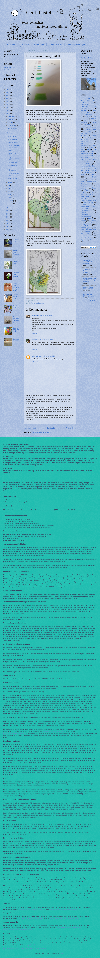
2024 (8, 95)
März (9, 198)
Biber (94, 110)
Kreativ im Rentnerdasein (88, 270)
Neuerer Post (30, 428)
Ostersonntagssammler (16, 329)
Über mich (24, 44)
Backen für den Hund (15, 296)
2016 (8, 211)
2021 (8, 104)
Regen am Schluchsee (12, 169)
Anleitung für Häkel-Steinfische (16, 319)
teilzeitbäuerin (36, 356)
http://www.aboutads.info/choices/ (53, 731)
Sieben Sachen (12, 139)
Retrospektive (88, 202)
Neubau (83, 186)
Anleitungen (38, 44)
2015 (8, 214)
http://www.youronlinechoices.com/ (14, 733)
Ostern (94, 188)
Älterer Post (71, 428)
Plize (92, 192)
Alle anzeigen (93, 300)
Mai (9, 191)
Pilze (82, 192)
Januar (10, 204)
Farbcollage (86, 272)
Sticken (90, 219)
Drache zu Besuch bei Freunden (13, 146)
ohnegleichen (84, 188)
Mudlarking (88, 172)
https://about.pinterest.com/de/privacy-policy (40, 945)
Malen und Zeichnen (37, 303)
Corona (87, 117)
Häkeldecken (85, 141)
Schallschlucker (85, 210)
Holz (82, 149)
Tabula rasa (92, 222)
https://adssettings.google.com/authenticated (64, 909)
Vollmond (10, 133)
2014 (8, 217)
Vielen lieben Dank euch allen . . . (88, 263)
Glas (94, 135)
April (9, 194)
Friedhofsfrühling (87, 58)
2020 (8, 107)
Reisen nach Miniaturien (88, 200)
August (10, 182)
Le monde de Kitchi (89, 278)
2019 (8, 111)
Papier (87, 190)
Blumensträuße (86, 114)
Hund (89, 149)
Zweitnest (93, 240)
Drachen (93, 119)
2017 (8, 208)
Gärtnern (84, 133)
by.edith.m (35, 315)
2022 (8, 101)
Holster (91, 147)
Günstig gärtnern (88, 287)
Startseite (11, 44)
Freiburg (93, 127)
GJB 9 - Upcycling (88, 296)
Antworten (35, 333)
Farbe (87, 125)
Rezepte (83, 204)
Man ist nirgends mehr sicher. (12, 129)
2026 (8, 89)
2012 (8, 223)
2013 (8, 220)
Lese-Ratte (85, 164)
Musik (82, 174)
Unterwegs (85, 227)
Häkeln (83, 143)
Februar (10, 201)
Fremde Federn (90, 129)
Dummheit (84, 123)
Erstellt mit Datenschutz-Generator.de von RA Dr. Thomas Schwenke (25, 948)
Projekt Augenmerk (87, 194)
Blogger (61, 953)
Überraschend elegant (16, 274)
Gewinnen (84, 135)
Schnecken (84, 214)
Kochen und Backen (88, 159)
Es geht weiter (12, 136)
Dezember (11, 116)
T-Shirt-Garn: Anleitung (16, 252)
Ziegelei (83, 240)
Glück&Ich (89, 137)
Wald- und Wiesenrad (88, 229)
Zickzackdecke (85, 238)
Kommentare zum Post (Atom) (41, 432)
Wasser (87, 232)
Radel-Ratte (85, 196)
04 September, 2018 (45, 315)
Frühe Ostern (15, 262)
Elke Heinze (87, 260)
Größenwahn (85, 139)
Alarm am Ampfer (88, 289)
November (11, 119)
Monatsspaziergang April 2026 (89, 280)
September (11, 125)
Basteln (83, 110)
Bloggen (88, 112)
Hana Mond (35, 340)
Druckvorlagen (55, 44)
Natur (93, 176)
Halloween (84, 145)
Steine (83, 219)
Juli (9, 185)
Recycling (84, 198)
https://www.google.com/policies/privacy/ (31, 909)
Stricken (83, 221)
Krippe (89, 162)
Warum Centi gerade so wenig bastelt (16, 287)
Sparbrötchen (86, 217)
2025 (8, 92)
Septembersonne (12, 163)
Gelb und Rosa (16, 240)
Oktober (10, 122)
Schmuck (83, 212)
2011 (8, 226)
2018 (8, 114)
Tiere (86, 225)
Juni (9, 188)
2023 (8, 98)
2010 (8, 229)
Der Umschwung (12, 142)
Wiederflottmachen (86, 236)
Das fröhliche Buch (11, 154)
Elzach (94, 123)
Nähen (93, 174)
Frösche (89, 131)
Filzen (82, 127)
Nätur (91, 179)
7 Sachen (85, 98)
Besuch (9, 150)
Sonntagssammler (16, 306)
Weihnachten (86, 234)
